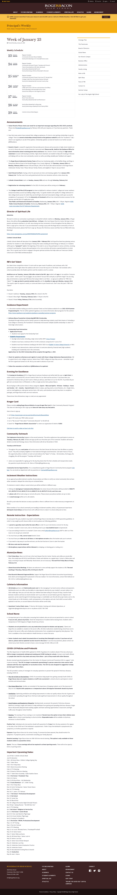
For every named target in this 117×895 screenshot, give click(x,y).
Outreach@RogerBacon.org (49, 470)
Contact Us (81, 86)
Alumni (89, 12)
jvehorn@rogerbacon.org (52, 530)
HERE (71, 201)
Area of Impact (50, 339)
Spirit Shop (81, 77)
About (15, 12)
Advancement (98, 12)
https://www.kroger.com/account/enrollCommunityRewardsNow (30, 415)
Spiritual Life (69, 12)
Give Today (69, 878)
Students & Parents (53, 12)
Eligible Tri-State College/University (59, 344)
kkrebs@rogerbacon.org (23, 128)
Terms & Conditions (44, 892)
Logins (68, 875)
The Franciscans (83, 44)
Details (106, 17)
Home (8, 29)
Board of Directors (83, 48)
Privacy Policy (53, 892)
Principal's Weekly (20, 29)
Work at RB (81, 73)
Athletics (80, 12)
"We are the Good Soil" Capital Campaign (76, 883)
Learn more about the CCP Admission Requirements (24, 206)
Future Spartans (27, 12)
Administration (82, 65)
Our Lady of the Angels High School (88, 94)
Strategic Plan (82, 40)
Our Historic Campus (84, 57)
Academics (39, 12)
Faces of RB (81, 82)
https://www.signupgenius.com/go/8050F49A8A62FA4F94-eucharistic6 (27, 234)
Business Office (82, 61)
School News (82, 52)
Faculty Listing (82, 69)
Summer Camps (83, 90)
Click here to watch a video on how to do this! (20, 428)
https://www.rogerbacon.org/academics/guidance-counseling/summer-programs (32, 313)
